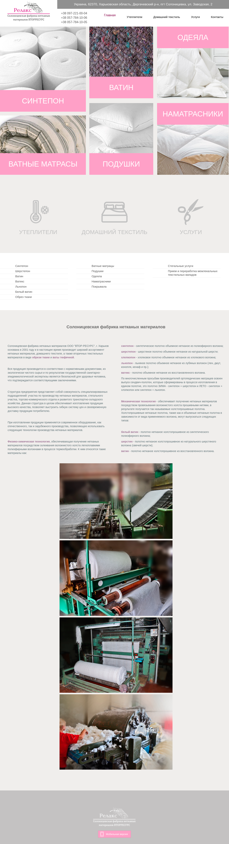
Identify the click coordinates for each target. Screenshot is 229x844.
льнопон (127, 363)
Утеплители (134, 16)
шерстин (127, 441)
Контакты (217, 16)
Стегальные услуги (180, 266)
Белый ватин (23, 291)
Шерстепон (22, 271)
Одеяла (97, 276)
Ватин (19, 276)
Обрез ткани (23, 296)
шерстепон (128, 351)
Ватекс (19, 281)
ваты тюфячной (63, 357)
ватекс (125, 372)
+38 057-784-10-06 (74, 17)
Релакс (28, 11)
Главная (110, 15)
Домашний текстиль (166, 16)
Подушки (97, 271)
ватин (125, 451)
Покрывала (99, 286)
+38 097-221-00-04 (74, 13)
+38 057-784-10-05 (74, 22)
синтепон (127, 345)
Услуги (195, 16)
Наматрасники (101, 281)
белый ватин (129, 431)
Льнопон (21, 286)
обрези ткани (41, 357)
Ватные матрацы (103, 266)
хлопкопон (128, 357)
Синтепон (21, 266)
